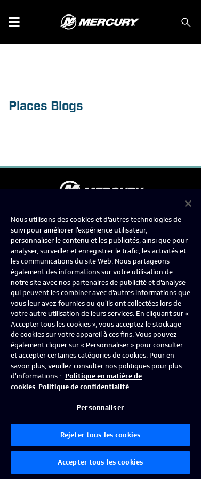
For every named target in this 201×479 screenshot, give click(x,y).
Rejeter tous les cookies (100, 435)
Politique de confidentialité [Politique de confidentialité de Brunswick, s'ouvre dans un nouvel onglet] (83, 387)
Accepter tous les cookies (100, 462)
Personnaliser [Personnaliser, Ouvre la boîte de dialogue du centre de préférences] (100, 408)
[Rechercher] (186, 22)
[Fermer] (188, 203)
